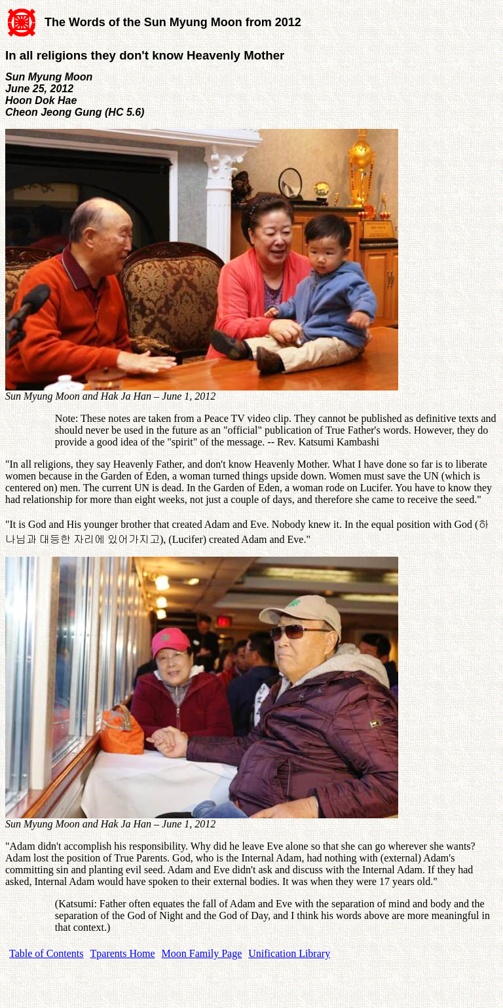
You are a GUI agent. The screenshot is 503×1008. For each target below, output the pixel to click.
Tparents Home (122, 953)
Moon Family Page (202, 953)
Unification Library (289, 953)
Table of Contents (46, 953)
